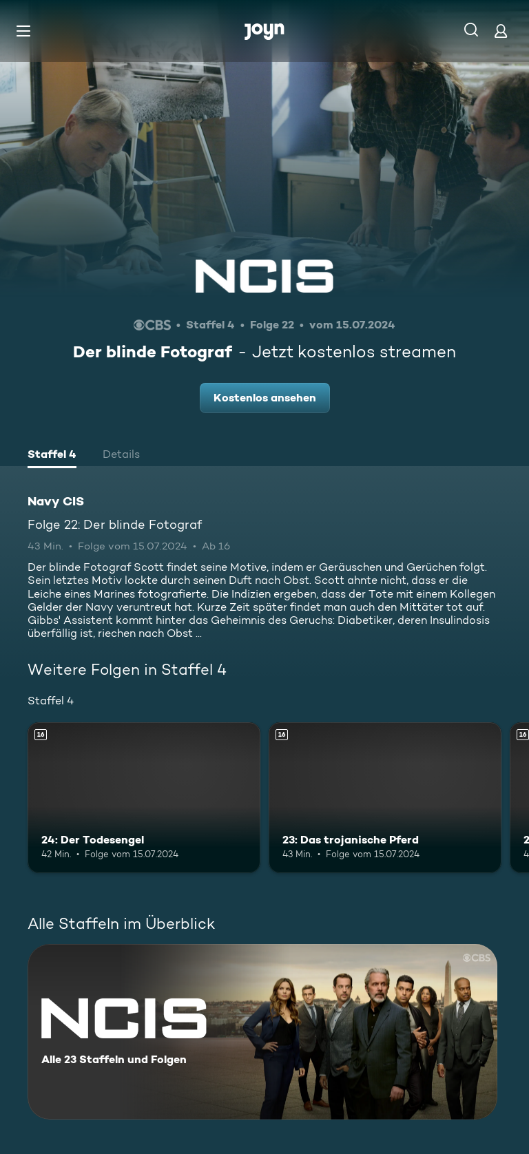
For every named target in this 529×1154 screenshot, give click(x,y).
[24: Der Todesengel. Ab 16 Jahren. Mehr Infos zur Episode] (144, 798)
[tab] (52, 455)
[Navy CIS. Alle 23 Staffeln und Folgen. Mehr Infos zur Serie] (262, 1032)
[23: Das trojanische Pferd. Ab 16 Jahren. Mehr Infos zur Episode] (385, 798)
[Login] (500, 31)
